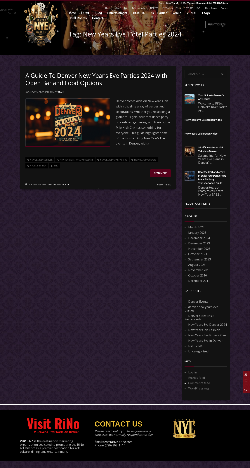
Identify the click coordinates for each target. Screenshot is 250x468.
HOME (117, 8)
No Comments (164, 185)
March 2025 (196, 227)
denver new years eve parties (201, 308)
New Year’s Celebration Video (201, 133)
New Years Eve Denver (41, 160)
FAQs (199, 8)
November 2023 (199, 249)
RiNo (55, 166)
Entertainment (139, 8)
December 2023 (199, 243)
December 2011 (199, 281)
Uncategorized (198, 351)
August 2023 (197, 265)
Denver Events (198, 302)
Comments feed (199, 383)
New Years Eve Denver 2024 (55, 184)
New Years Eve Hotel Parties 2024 (76, 160)
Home (108, 8)
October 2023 (197, 254)
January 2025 (197, 233)
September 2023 (199, 259)
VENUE (189, 8)
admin (61, 92)
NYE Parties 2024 (38, 166)
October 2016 (197, 275)
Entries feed (196, 378)
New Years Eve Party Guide (113, 160)
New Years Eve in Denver (205, 341)
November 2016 (199, 270)
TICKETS (154, 8)
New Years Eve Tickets (145, 160)
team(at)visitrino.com (117, 442)
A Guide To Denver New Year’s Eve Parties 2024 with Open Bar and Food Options (96, 79)
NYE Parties (167, 8)
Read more (160, 173)
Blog (126, 8)
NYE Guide (195, 346)
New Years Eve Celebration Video (203, 119)
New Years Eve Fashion (204, 330)
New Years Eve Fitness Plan (207, 335)
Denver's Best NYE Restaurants (199, 317)
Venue (179, 8)
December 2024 (199, 238)
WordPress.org (198, 388)
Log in (192, 372)
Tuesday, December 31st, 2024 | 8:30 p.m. (207, 3)
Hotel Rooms (211, 8)
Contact (224, 8)
